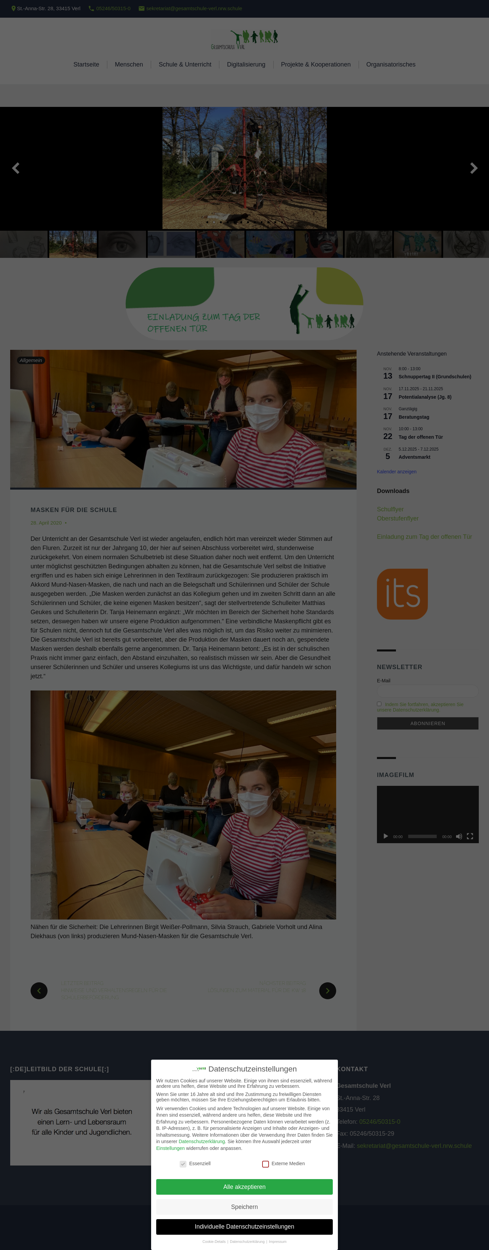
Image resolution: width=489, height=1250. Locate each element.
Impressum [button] (278, 1241)
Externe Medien (283, 1163)
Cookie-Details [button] (214, 1241)
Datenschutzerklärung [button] (248, 1241)
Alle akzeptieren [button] (244, 1186)
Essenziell (195, 1163)
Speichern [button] (244, 1207)
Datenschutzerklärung (202, 1141)
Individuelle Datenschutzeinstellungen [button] (244, 1226)
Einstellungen (170, 1148)
